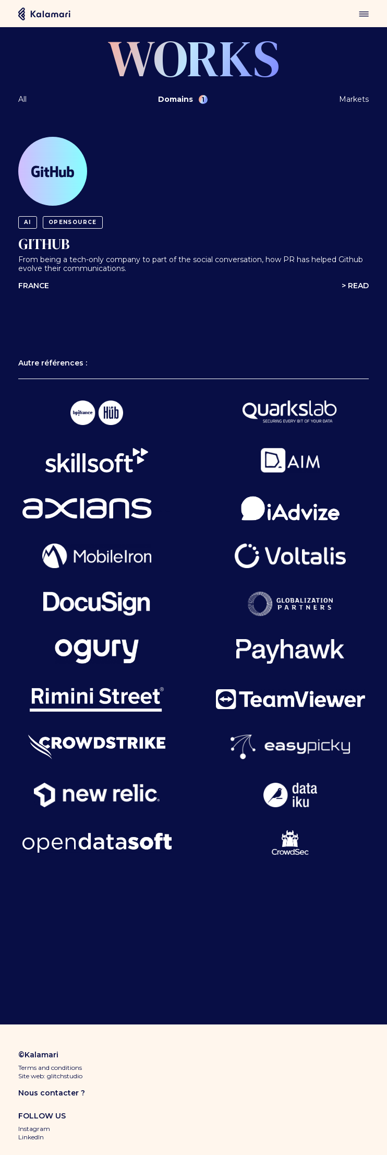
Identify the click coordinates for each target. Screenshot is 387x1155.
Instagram (34, 1129)
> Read (355, 285)
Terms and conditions (50, 1067)
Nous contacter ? (51, 1093)
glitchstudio (64, 1076)
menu (364, 14)
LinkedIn (31, 1137)
